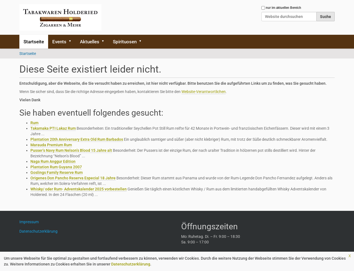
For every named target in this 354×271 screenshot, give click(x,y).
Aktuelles (89, 41)
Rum (34, 123)
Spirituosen (125, 41)
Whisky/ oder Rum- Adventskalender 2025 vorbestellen (78, 189)
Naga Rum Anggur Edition (53, 161)
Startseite (34, 41)
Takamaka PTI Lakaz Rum (53, 128)
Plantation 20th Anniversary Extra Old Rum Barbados (76, 139)
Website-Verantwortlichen (203, 91)
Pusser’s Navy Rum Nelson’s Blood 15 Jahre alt (71, 150)
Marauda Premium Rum (51, 145)
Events (59, 41)
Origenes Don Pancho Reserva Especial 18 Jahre (73, 178)
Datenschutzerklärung (130, 264)
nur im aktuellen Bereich (283, 8)
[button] (72, 42)
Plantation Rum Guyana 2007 (56, 167)
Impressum (31, 222)
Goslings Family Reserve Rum (56, 172)
